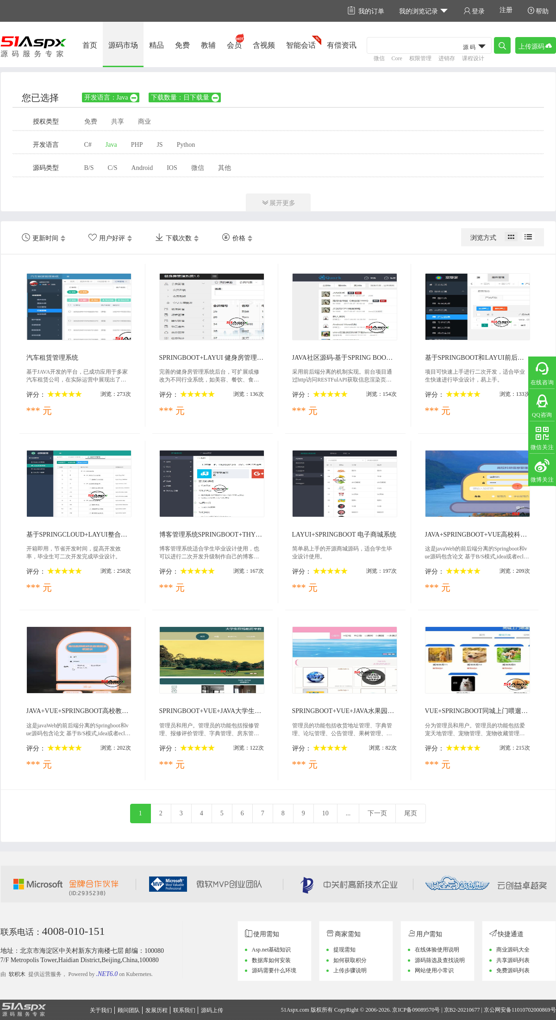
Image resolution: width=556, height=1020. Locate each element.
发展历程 (156, 1010)
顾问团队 (129, 1010)
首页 (89, 45)
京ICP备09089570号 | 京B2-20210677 (436, 1010)
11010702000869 (531, 1010)
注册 (506, 9)
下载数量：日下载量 (185, 97)
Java (111, 144)
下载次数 (173, 238)
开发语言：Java (111, 97)
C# (88, 144)
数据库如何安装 (271, 960)
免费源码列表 (513, 970)
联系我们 (184, 1010)
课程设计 (473, 58)
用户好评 (106, 238)
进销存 (446, 58)
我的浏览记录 (424, 11)
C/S (113, 167)
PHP (137, 144)
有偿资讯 (341, 45)
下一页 (377, 813)
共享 (117, 121)
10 (325, 813)
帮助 (538, 11)
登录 (474, 11)
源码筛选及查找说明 (440, 960)
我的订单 (366, 11)
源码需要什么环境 (274, 970)
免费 (182, 45)
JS (159, 144)
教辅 (208, 45)
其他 (224, 167)
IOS (172, 167)
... (348, 813)
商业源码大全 (513, 949)
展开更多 (278, 202)
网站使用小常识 (434, 970)
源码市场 (123, 45)
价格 (233, 238)
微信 (379, 58)
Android (142, 167)
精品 (156, 45)
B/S (89, 167)
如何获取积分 (350, 960)
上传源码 (536, 46)
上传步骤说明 (350, 970)
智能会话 (301, 45)
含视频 (264, 45)
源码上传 (212, 1010)
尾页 (410, 813)
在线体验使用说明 (437, 949)
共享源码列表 (513, 960)
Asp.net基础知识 (271, 949)
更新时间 (40, 238)
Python (186, 144)
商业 (144, 121)
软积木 (17, 974)
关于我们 (101, 1010)
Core (397, 58)
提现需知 (344, 949)
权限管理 (420, 58)
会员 (234, 45)
